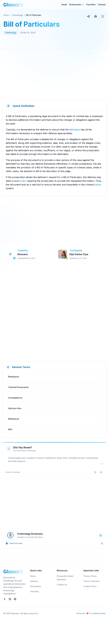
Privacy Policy (90, 576)
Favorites (91, 4)
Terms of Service (91, 581)
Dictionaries (35, 586)
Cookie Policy (90, 586)
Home (64, 4)
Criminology (17, 15)
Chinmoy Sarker (99, 613)
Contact (102, 4)
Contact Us (62, 584)
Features (34, 581)
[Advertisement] (54, 75)
